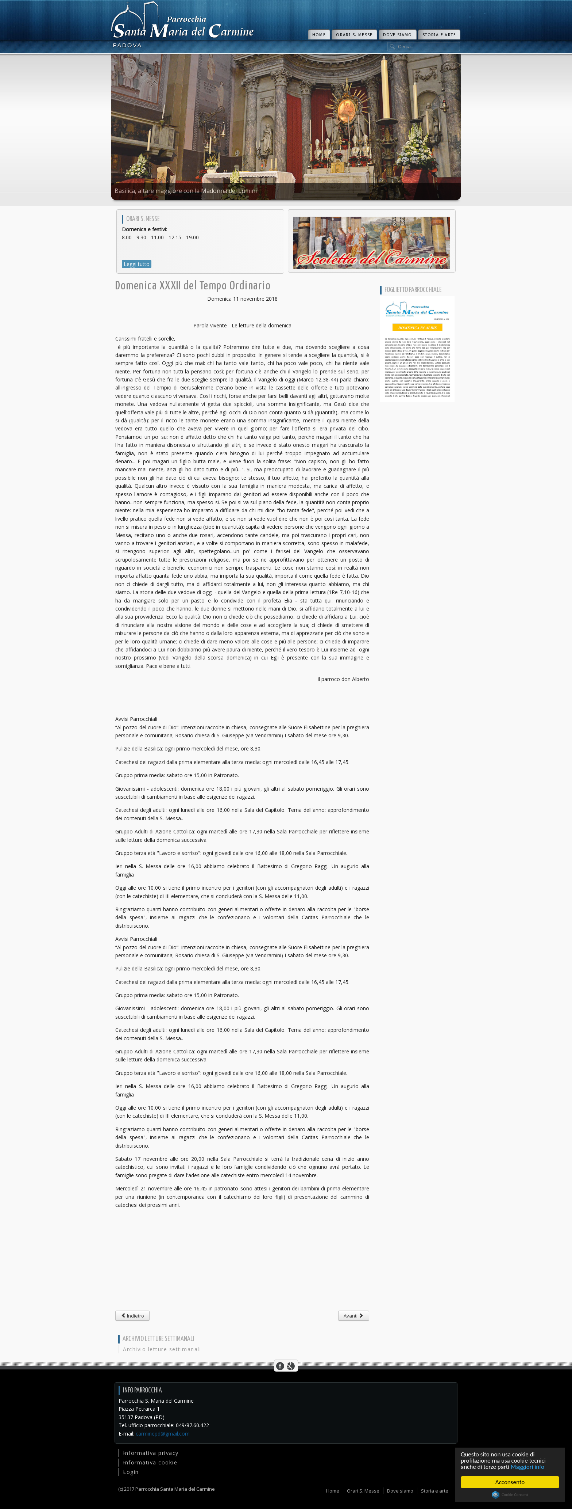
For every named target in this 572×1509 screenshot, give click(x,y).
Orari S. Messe (354, 35)
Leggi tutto (137, 264)
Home (319, 35)
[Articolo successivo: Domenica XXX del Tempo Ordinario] (353, 1316)
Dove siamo (397, 35)
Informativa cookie (150, 1462)
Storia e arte (439, 35)
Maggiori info (527, 1467)
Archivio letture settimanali (162, 1349)
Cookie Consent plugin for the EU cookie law (510, 1495)
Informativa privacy (151, 1452)
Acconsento (510, 1482)
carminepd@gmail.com (163, 1433)
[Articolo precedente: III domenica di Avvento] (132, 1316)
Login (131, 1471)
